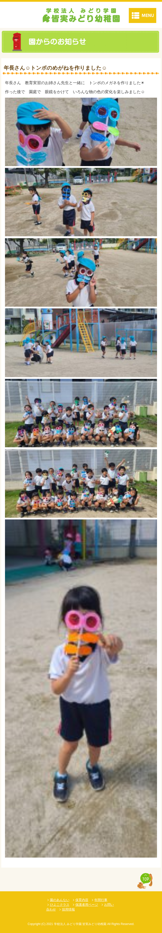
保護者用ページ (86, 905)
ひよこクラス (59, 905)
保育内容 (81, 900)
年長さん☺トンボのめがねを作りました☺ (55, 68)
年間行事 (100, 900)
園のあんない (59, 900)
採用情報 (68, 909)
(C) (43, 924)
